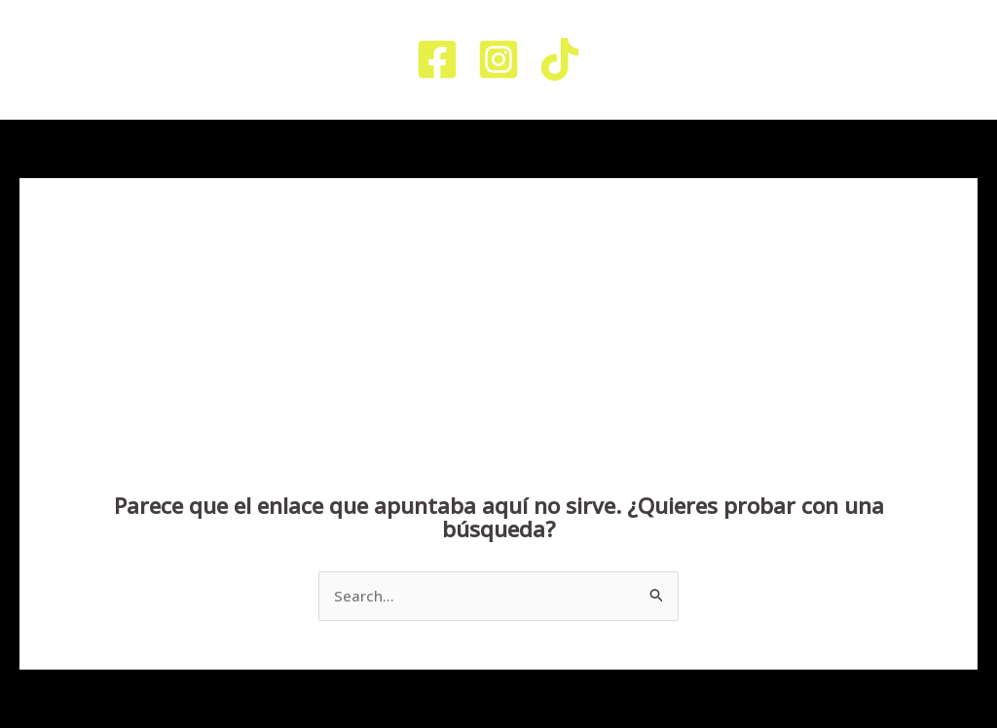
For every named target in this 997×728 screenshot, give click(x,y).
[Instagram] (498, 59)
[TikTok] (559, 59)
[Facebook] (437, 59)
